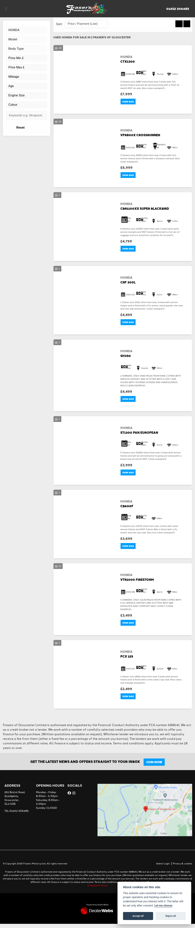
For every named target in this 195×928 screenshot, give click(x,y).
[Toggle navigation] (6, 9)
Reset (32, 127)
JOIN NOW (155, 766)
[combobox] (26, 30)
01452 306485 (177, 8)
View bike (128, 101)
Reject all (170, 915)
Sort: (59, 24)
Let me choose (163, 905)
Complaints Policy (98, 889)
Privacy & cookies (182, 867)
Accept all (138, 915)
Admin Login (163, 867)
